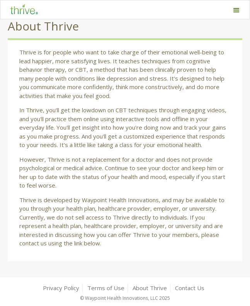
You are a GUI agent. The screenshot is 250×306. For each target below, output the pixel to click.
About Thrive (150, 288)
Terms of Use (105, 288)
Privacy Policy (61, 288)
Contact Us (189, 288)
